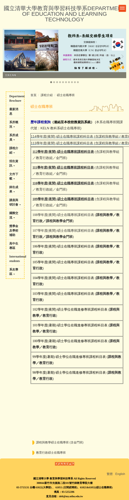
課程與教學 (104, 215)
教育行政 (49, 315)
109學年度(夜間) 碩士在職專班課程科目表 (63, 199)
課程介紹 (47, 95)
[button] (7, 56)
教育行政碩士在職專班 (51, 452)
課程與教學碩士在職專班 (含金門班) (59, 442)
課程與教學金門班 (59, 221)
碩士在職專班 (66, 95)
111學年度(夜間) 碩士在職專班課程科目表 (63, 167)
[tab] (51, 82)
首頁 (33, 95)
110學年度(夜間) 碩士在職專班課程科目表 (63, 183)
